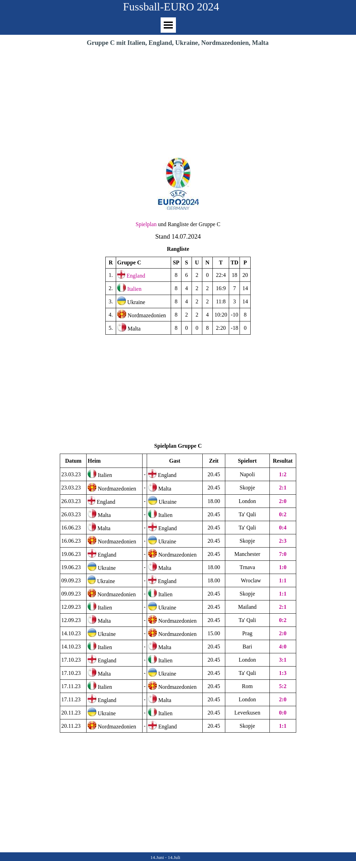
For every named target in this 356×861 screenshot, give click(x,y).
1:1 (282, 594)
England (136, 276)
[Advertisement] (178, 100)
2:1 (282, 488)
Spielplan (146, 224)
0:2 (282, 514)
